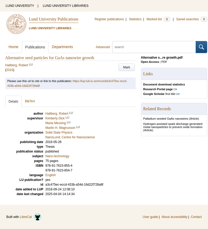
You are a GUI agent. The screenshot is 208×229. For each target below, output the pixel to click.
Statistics (135, 19)
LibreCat (31, 217)
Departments (62, 47)
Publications (35, 47)
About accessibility (174, 217)
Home (13, 47)
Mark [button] (126, 67)
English (50, 175)
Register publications (109, 19)
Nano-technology (57, 156)
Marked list (158, 19)
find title (159, 93)
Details (13, 101)
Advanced (103, 47)
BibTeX (30, 101)
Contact (196, 217)
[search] (154, 47)
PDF (164, 61)
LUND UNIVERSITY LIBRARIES (66, 6)
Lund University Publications (53, 19)
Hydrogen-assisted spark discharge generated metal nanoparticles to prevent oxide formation (173, 125)
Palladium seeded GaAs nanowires (165, 118)
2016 (9, 70)
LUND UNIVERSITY (20, 6)
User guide (150, 217)
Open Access (150, 61)
